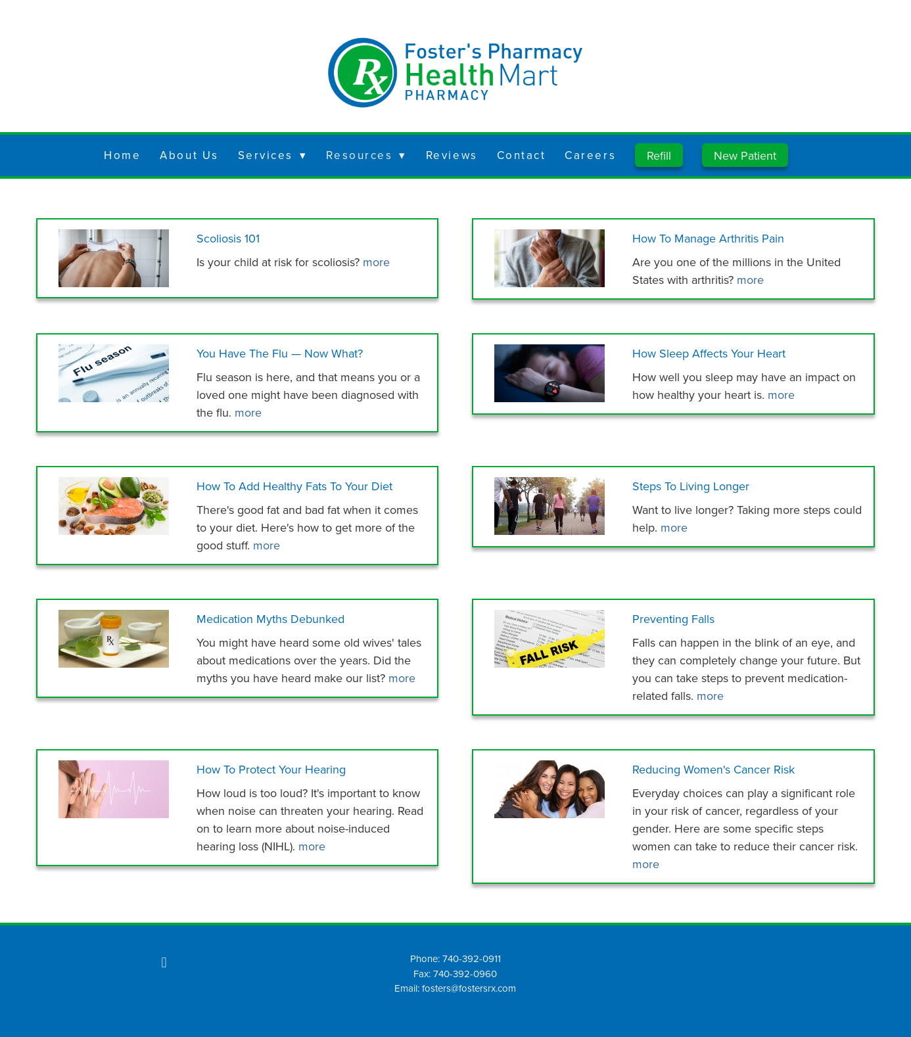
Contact (521, 155)
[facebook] (163, 962)
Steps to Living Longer (690, 486)
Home (122, 155)
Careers (590, 155)
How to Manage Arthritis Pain (708, 238)
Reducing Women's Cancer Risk (713, 769)
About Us (189, 155)
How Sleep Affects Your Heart (708, 353)
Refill (659, 155)
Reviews (452, 155)
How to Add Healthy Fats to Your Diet (294, 486)
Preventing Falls (673, 619)
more (376, 262)
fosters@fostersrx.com (469, 988)
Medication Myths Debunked (270, 619)
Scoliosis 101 (228, 238)
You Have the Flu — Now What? (280, 353)
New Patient (745, 155)
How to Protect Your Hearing (271, 769)
